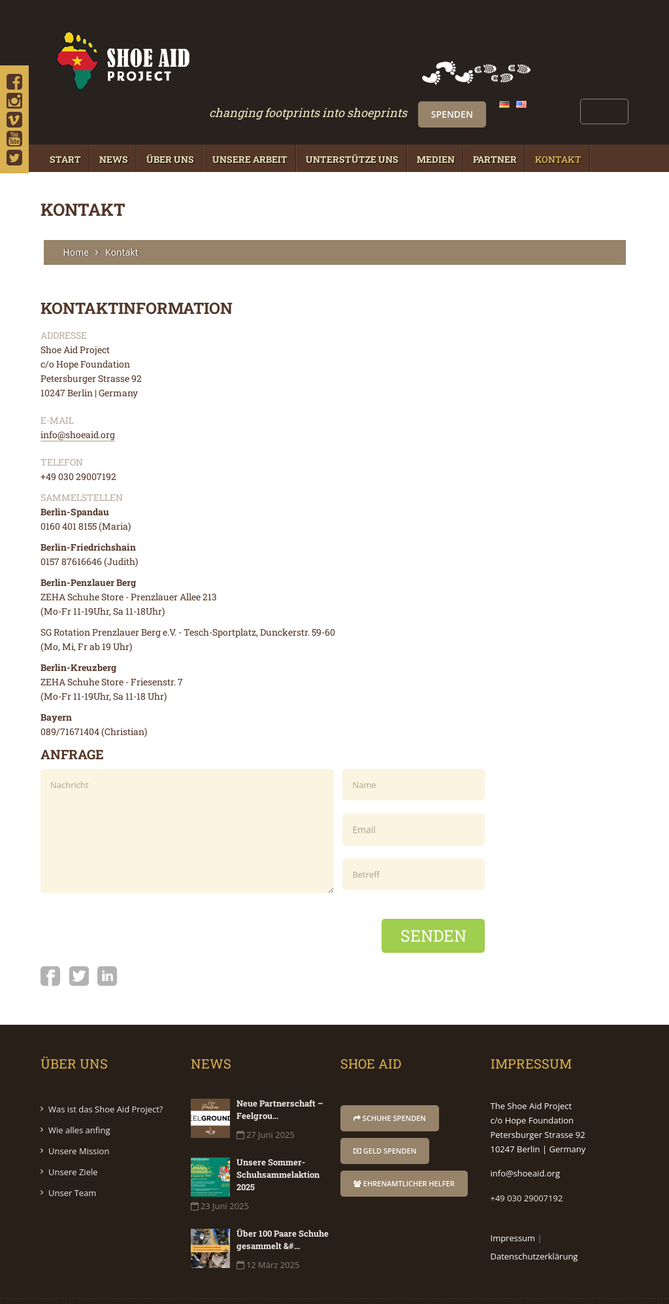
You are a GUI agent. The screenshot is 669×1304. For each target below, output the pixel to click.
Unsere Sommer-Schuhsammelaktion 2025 (278, 1142)
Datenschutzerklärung (534, 1223)
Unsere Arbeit (249, 126)
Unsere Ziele (73, 1139)
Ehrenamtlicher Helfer (404, 1151)
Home (76, 219)
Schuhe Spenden (389, 1085)
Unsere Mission (78, 1118)
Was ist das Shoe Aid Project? (105, 1076)
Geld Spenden (384, 1118)
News (113, 126)
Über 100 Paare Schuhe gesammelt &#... (283, 1207)
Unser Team (72, 1160)
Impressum (513, 1205)
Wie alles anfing (79, 1097)
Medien (436, 126)
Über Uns (170, 126)
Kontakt (558, 126)
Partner (495, 126)
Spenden (558, 32)
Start (65, 126)
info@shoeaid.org (78, 402)
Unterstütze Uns (352, 126)
